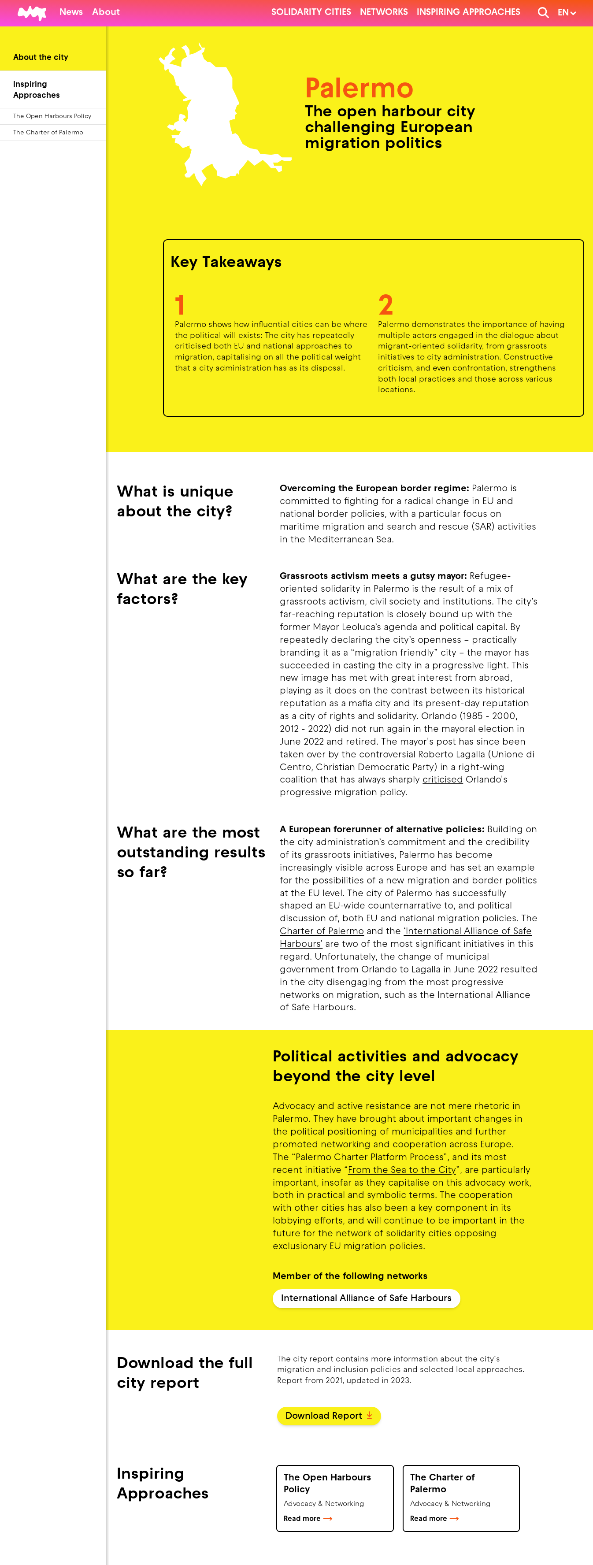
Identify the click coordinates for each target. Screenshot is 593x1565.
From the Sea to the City (402, 1170)
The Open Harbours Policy (52, 116)
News (71, 12)
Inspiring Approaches (468, 12)
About (106, 12)
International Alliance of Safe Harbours (366, 1298)
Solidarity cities (311, 12)
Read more (308, 1519)
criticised (443, 780)
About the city (40, 58)
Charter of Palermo (322, 931)
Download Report (328, 1416)
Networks (384, 12)
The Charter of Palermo (48, 133)
